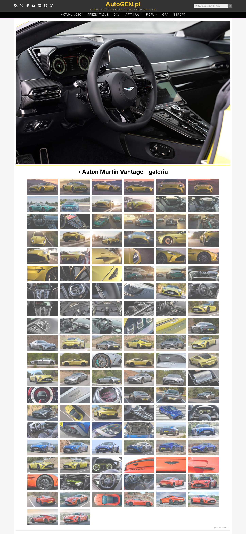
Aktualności (71, 14)
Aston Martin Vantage (112, 171)
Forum (151, 14)
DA (117, 15)
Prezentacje (98, 14)
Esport (179, 14)
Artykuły (133, 14)
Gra (165, 14)
